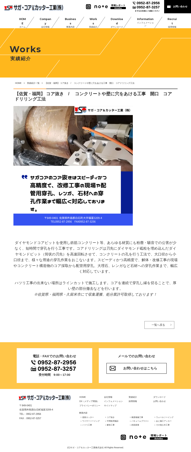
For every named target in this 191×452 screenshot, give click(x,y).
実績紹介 (133, 397)
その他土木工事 (163, 425)
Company (42, 20)
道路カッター (88, 417)
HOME (20, 20)
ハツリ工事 (87, 425)
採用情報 (133, 401)
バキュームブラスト (140, 421)
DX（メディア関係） (89, 401)
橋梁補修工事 (137, 417)
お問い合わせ (180, 6)
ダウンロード (159, 397)
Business (67, 20)
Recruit (169, 20)
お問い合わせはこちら (140, 368)
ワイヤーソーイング (91, 421)
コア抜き (111, 417)
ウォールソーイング (165, 417)
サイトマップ (110, 405)
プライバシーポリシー (89, 405)
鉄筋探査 (135, 425)
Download (114, 20)
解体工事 (111, 425)
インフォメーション (113, 401)
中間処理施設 (112, 421)
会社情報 (108, 397)
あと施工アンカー (164, 421)
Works (90, 20)
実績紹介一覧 (33, 83)
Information (142, 20)
